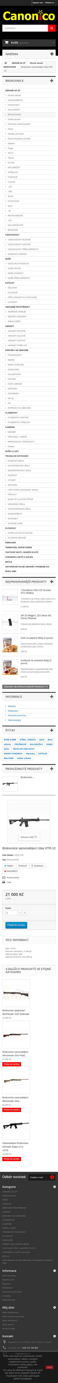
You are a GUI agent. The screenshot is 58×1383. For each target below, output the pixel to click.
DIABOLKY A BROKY (17, 254)
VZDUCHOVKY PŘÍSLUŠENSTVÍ (22, 249)
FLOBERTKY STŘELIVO (18, 422)
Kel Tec (10, 163)
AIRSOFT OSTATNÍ (16, 331)
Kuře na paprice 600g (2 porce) (37, 638)
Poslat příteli (13, 877)
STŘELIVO (12, 172)
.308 (9, 191)
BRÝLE (8, 562)
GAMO (49, 744)
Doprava (11, 706)
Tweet (9, 866)
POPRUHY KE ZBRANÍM (19, 408)
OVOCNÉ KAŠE (14, 523)
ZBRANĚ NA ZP (12, 90)
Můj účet (8, 1307)
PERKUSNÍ (10, 542)
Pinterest (11, 871)
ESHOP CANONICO (13, 753)
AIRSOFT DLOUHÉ (16, 336)
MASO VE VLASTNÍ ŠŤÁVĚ (20, 499)
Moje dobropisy (9, 1320)
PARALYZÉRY (14, 321)
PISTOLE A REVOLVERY (19, 124)
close (49, 1367)
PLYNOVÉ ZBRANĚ (16, 538)
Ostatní (10, 446)
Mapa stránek (8, 1300)
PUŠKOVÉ (12, 177)
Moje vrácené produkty (13, 1316)
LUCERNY (12, 302)
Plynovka (30, 753)
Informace (13, 696)
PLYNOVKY (10, 528)
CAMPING (10, 427)
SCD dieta (12, 485)
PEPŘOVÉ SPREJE (16, 312)
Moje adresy (8, 1324)
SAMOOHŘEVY (14, 514)
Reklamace (12, 711)
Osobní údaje (8, 1328)
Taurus (10, 158)
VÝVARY (11, 480)
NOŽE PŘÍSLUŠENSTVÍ (18, 278)
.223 (9, 187)
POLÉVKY (12, 475)
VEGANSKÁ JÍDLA (16, 504)
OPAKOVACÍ (13, 105)
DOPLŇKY (12, 389)
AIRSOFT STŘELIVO (17, 345)
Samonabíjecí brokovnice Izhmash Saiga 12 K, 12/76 (15, 1147)
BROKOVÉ (12, 230)
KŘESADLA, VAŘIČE (17, 437)
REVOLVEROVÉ (15, 215)
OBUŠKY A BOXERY (17, 316)
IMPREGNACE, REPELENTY (20, 441)
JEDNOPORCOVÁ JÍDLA (19, 470)
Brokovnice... (27, 777)
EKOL (6, 749)
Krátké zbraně (13, 119)
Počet (8, 908)
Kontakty (6, 1296)
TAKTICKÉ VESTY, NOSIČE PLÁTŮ (21, 552)
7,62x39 (11, 182)
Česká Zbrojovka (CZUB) (18, 138)
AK (9, 403)
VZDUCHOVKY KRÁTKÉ (18, 244)
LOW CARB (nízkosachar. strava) (22, 490)
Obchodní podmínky (16, 715)
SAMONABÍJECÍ (15, 100)
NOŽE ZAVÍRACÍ (15, 273)
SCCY (10, 153)
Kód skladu (7, 855)
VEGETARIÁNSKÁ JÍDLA (19, 509)
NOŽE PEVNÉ (14, 268)
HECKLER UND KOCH (23, 749)
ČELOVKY (12, 288)
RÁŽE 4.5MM (10, 740)
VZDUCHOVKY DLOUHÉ (19, 239)
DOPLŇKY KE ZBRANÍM (16, 350)
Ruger (10, 148)
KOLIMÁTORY (14, 374)
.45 (9, 211)
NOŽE (8, 259)
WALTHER (9, 758)
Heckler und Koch (15, 134)
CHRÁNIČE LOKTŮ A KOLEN (19, 557)
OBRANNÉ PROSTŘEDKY (17, 307)
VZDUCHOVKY (12, 235)
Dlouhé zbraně (14, 95)
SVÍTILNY (9, 283)
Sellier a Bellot (24, 758)
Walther (11, 143)
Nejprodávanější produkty (25, 582)
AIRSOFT (9, 326)
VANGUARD (13, 369)
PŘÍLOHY (12, 494)
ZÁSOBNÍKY (13, 393)
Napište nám (38, 3)
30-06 (10, 196)
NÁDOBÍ (11, 432)
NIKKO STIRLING (15, 365)
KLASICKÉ (12, 292)
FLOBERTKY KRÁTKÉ (17, 417)
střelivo (7, 744)
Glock (10, 129)
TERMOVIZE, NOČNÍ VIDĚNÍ (18, 547)
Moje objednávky (10, 1312)
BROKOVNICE (14, 114)
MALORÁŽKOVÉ (15, 225)
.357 (9, 220)
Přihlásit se (49, 3)
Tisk (9, 882)
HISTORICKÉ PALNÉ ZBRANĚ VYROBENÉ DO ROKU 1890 (27, 569)
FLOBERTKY (11, 413)
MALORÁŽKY (13, 110)
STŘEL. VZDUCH (28, 740)
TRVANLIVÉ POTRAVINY (17, 456)
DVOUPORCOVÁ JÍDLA (18, 466)
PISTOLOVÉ (13, 201)
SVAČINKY (12, 518)
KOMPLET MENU (15, 461)
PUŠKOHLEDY (14, 355)
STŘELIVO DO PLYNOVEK (20, 533)
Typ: (4, 859)
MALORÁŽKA (36, 744)
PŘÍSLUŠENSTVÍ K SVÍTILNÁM (22, 297)
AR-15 (10, 398)
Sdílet (22, 866)
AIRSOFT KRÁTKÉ (16, 340)
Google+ (38, 866)
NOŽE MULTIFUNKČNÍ (18, 264)
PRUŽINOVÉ (20, 744)
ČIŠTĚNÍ (11, 379)
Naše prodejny (14, 720)
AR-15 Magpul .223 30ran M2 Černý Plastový (36, 617)
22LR (41, 740)
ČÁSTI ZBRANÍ (14, 384)
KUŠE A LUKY (12, 451)
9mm (9, 206)
